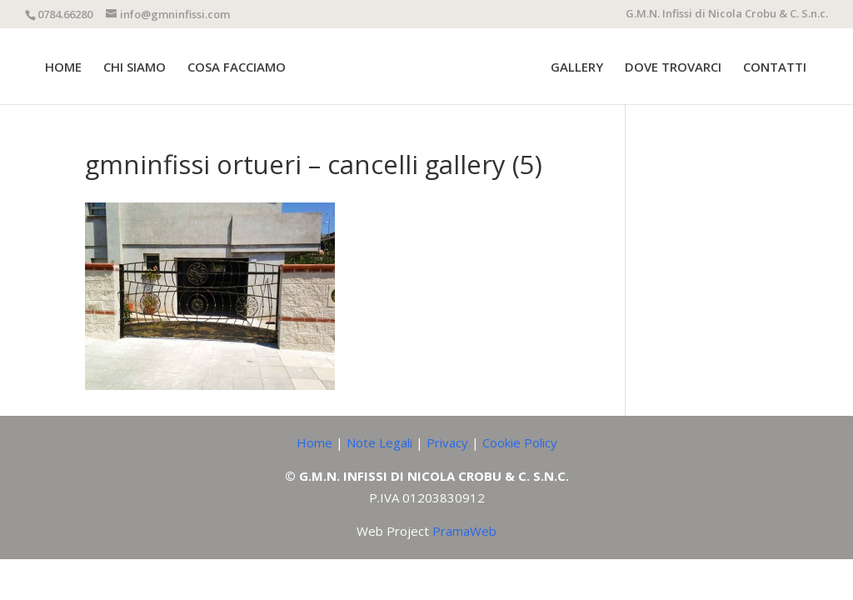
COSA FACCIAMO (236, 68)
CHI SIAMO (134, 68)
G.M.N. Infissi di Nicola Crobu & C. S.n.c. (727, 14)
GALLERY (577, 68)
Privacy (447, 442)
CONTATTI (774, 68)
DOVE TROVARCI (673, 68)
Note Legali (379, 442)
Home (314, 442)
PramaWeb (464, 530)
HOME (63, 68)
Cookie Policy (519, 442)
